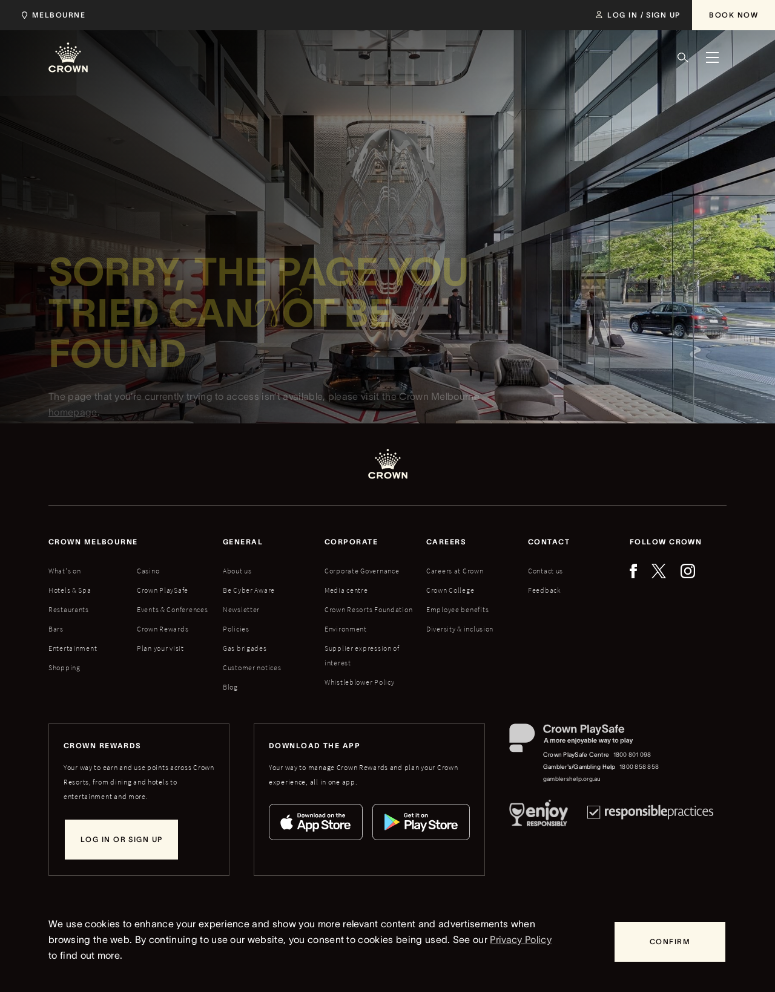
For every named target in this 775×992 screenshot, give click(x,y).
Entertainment (72, 648)
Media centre (346, 590)
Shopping (64, 667)
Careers (446, 542)
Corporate (351, 542)
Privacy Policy (520, 939)
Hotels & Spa (69, 590)
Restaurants (68, 609)
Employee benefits (457, 609)
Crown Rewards (162, 628)
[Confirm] (670, 942)
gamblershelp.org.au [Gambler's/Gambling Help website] (572, 778)
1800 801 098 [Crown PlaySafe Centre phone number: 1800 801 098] (632, 754)
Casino (148, 570)
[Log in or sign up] (121, 840)
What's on (64, 570)
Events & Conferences (172, 609)
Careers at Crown (455, 570)
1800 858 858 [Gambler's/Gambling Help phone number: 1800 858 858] (639, 766)
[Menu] (712, 57)
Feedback (544, 590)
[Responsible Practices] (650, 815)
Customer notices (252, 667)
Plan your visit (160, 648)
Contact (549, 542)
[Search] (683, 57)
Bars (56, 628)
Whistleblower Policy (359, 682)
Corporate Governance (362, 570)
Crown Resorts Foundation (368, 609)
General (243, 542)
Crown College (450, 590)
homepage (72, 417)
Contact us (545, 570)
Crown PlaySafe (162, 590)
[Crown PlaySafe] (584, 740)
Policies (236, 628)
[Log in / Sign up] (638, 15)
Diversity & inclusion (459, 628)
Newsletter (241, 609)
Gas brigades (245, 648)
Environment (346, 628)
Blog (230, 686)
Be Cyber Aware (249, 590)
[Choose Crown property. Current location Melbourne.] (51, 15)
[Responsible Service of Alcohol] (538, 815)
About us (237, 570)
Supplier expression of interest (362, 655)
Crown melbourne (93, 542)
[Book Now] (733, 15)
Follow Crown (666, 542)
